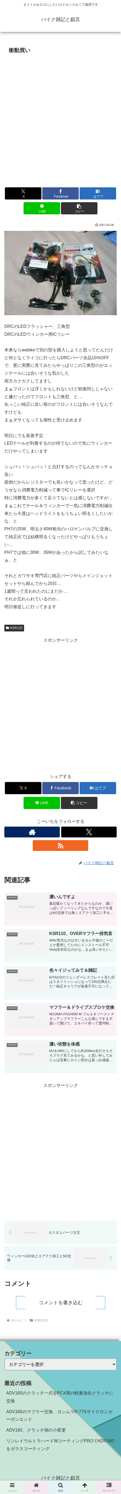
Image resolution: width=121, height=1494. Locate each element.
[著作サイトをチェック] (32, 832)
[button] (79, 208)
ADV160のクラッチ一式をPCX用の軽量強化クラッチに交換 (60, 1397)
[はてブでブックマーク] (98, 193)
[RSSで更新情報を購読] (60, 845)
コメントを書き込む (61, 1302)
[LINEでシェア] (42, 208)
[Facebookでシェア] (60, 193)
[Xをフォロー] (89, 832)
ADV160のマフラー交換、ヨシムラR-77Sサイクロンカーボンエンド (59, 1415)
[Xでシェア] (23, 193)
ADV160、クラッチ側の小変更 (36, 1430)
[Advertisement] (60, 119)
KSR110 (14, 628)
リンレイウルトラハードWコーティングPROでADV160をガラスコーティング (60, 1445)
